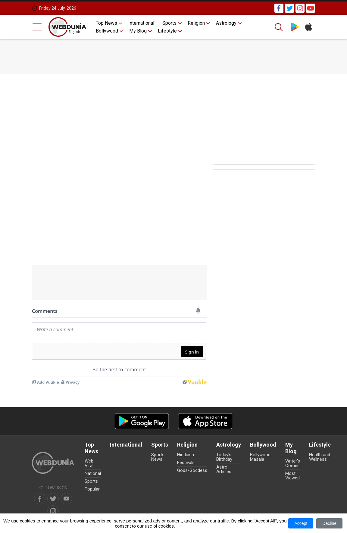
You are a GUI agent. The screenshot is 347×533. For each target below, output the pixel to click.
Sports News (157, 457)
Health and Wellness (319, 457)
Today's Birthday (224, 457)
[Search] (279, 27)
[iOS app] (205, 421)
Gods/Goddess (192, 470)
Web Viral (89, 463)
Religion (196, 23)
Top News (106, 23)
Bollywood (107, 31)
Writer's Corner (292, 463)
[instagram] (53, 511)
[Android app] (142, 421)
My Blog (138, 31)
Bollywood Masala (260, 457)
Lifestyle (167, 31)
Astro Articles (223, 469)
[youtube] (66, 498)
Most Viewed (292, 476)
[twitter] (53, 498)
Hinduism (186, 454)
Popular (92, 489)
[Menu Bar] (37, 27)
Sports (169, 23)
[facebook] (39, 498)
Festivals (186, 462)
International (141, 23)
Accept (300, 523)
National (93, 473)
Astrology (226, 23)
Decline (329, 523)
